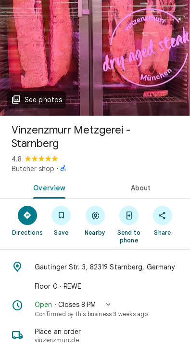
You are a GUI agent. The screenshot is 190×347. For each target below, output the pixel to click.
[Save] (61, 220)
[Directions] (27, 220)
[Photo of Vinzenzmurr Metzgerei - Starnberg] (95, 58)
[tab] (47, 187)
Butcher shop (33, 168)
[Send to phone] (129, 224)
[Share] (162, 220)
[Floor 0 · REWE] (95, 286)
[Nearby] (95, 220)
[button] (95, 309)
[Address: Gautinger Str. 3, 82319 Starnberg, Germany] (95, 267)
